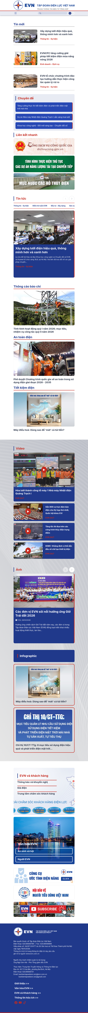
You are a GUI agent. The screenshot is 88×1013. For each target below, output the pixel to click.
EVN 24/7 (19, 498)
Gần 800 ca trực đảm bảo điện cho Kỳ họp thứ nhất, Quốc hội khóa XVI (57, 510)
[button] (72, 198)
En (73, 13)
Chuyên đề (26, 98)
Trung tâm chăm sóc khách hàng (36, 793)
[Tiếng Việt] (44, 5)
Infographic (28, 656)
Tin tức (21, 198)
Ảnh (19, 569)
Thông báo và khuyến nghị (32, 782)
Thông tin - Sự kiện (49, 39)
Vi (70, 13)
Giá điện (22, 787)
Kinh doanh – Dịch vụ (49, 64)
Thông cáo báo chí (27, 286)
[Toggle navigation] (16, 13)
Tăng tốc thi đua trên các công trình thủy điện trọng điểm (57, 529)
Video (20, 448)
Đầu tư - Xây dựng (58, 206)
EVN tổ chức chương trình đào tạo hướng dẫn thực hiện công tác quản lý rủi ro (57, 79)
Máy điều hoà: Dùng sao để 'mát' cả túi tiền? (41, 701)
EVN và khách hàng (34, 775)
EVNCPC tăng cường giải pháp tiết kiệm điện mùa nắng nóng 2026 (57, 56)
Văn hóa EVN (27, 844)
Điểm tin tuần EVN (40, 206)
